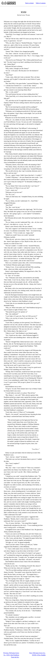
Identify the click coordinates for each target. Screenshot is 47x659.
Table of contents (41, 3)
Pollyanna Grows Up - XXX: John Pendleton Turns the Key (11, 655)
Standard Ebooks (8, 3)
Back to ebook (29, 3)
